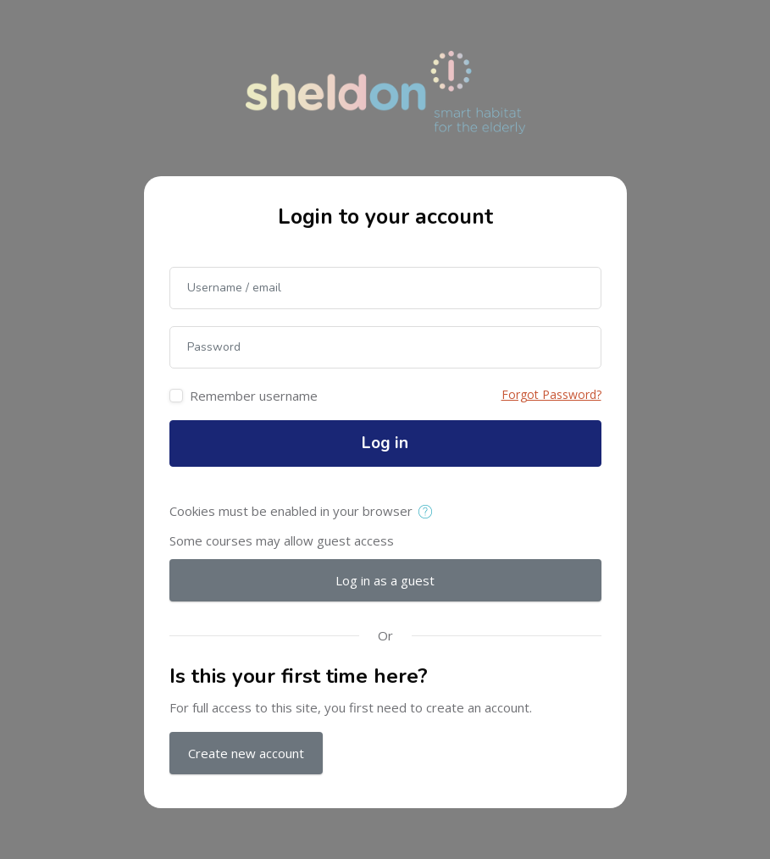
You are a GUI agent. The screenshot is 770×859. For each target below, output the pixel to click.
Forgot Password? (551, 394)
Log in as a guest (385, 580)
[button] (429, 513)
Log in (385, 443)
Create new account (246, 753)
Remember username (254, 395)
